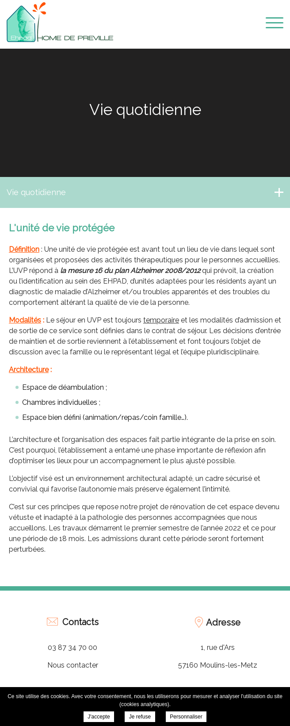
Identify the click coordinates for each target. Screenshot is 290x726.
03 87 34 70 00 (72, 647)
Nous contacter (72, 665)
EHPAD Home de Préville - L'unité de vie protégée (60, 22)
